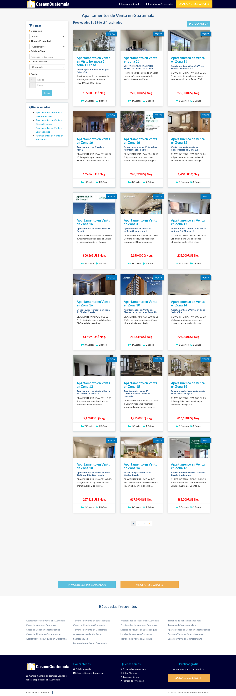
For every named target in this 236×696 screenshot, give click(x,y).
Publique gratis (82, 669)
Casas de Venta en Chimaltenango (185, 638)
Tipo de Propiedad (40, 41)
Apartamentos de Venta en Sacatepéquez (189, 629)
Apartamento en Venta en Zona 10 (140, 303)
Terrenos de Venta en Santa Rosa (184, 620)
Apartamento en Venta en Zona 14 (188, 303)
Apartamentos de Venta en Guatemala (45, 620)
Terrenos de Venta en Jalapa (182, 625)
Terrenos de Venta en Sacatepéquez (91, 620)
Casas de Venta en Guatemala (41, 625)
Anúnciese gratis (149, 584)
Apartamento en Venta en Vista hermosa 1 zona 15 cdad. (93, 61)
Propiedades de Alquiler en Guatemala (140, 620)
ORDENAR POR (198, 23)
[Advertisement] (118, 553)
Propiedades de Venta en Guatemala (139, 625)
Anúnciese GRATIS (194, 3)
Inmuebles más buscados (159, 4)
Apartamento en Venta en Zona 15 (188, 59)
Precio (33, 74)
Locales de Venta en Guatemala (136, 634)
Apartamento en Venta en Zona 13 (93, 384)
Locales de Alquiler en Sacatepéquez (139, 629)
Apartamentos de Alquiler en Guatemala (46, 638)
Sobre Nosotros (130, 673)
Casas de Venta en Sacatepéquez (43, 629)
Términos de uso (130, 676)
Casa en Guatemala (48, 4)
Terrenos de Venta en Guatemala (90, 629)
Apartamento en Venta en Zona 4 (140, 222)
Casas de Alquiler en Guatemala (89, 625)
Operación (35, 30)
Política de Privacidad (132, 680)
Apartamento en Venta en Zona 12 (188, 140)
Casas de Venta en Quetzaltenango (186, 634)
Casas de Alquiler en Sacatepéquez (43, 634)
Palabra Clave (37, 51)
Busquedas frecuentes (133, 669)
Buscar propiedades (130, 4)
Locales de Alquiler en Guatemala (90, 643)
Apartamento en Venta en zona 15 (140, 59)
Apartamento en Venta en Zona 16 (93, 140)
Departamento (38, 61)
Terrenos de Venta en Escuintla (136, 638)
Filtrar (47, 93)
